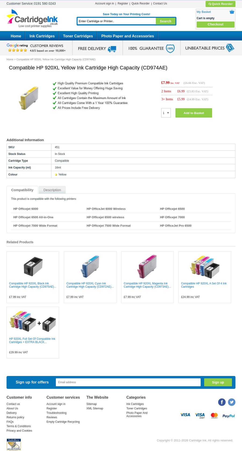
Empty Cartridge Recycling (63, 421)
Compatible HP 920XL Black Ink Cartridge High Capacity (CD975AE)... (32, 285)
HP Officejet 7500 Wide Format (109, 225)
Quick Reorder (220, 4)
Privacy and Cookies (19, 430)
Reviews (51, 417)
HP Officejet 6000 (25, 209)
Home (16, 36)
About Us (12, 408)
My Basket (204, 12)
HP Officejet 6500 (172, 209)
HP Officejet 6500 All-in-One (33, 217)
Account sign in (104, 3)
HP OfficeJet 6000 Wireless (106, 209)
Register (122, 3)
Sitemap (91, 404)
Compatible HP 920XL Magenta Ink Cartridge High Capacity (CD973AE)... (147, 285)
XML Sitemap (94, 408)
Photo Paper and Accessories (127, 36)
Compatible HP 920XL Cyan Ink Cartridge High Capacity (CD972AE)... (90, 285)
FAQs (10, 421)
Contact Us (160, 3)
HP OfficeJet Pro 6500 (176, 225)
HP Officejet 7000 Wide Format (35, 225)
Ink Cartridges (42, 36)
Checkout (216, 24)
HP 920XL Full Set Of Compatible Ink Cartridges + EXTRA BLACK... (32, 340)
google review (37, 47)
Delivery (12, 413)
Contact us (13, 404)
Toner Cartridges (78, 36)
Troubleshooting (56, 413)
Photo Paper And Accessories (137, 414)
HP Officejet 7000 (172, 217)
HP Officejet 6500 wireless (105, 217)
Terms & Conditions (19, 426)
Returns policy (15, 417)
